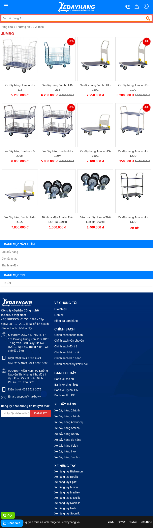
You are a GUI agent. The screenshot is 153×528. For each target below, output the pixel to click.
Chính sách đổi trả (65, 346)
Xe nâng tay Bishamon (68, 471)
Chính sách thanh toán (68, 335)
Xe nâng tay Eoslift (66, 476)
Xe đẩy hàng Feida (66, 445)
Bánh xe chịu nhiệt (66, 384)
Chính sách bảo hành (67, 358)
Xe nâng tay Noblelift (67, 503)
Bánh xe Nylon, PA (66, 390)
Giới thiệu (60, 309)
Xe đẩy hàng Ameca (67, 428)
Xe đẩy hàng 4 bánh (67, 416)
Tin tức (6, 282)
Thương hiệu (24, 26)
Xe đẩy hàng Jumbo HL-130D (133, 219)
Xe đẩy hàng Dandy (66, 433)
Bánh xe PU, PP (64, 395)
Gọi (7, 515)
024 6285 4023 (17, 363)
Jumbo (39, 26)
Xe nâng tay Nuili (65, 508)
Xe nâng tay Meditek (67, 492)
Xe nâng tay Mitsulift (67, 497)
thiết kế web (41, 522)
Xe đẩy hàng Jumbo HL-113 (20, 87)
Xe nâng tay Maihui (66, 487)
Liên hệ (59, 315)
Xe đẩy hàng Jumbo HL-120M (57, 153)
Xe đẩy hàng (10, 251)
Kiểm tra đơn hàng (66, 320)
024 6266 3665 (38, 363)
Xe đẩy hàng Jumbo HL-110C (95, 87)
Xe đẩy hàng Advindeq (68, 422)
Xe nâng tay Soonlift (67, 513)
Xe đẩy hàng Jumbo (67, 457)
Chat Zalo (11, 523)
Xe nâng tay (9, 258)
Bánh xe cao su (64, 379)
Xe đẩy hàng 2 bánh (67, 410)
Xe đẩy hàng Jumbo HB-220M (19, 153)
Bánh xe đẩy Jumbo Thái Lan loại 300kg (95, 219)
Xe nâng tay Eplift (65, 482)
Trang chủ (6, 26)
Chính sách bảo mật (67, 352)
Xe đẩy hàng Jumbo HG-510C (19, 219)
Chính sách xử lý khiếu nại (71, 364)
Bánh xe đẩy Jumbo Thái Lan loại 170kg (57, 219)
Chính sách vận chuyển (69, 340)
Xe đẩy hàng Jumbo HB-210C (133, 87)
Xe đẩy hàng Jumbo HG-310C (95, 153)
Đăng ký (40, 413)
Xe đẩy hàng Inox (65, 451)
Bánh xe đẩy (10, 265)
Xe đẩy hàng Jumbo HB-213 (57, 87)
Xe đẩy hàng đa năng (67, 439)
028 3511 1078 (31, 389)
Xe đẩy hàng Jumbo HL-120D (133, 153)
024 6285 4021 (31, 358)
